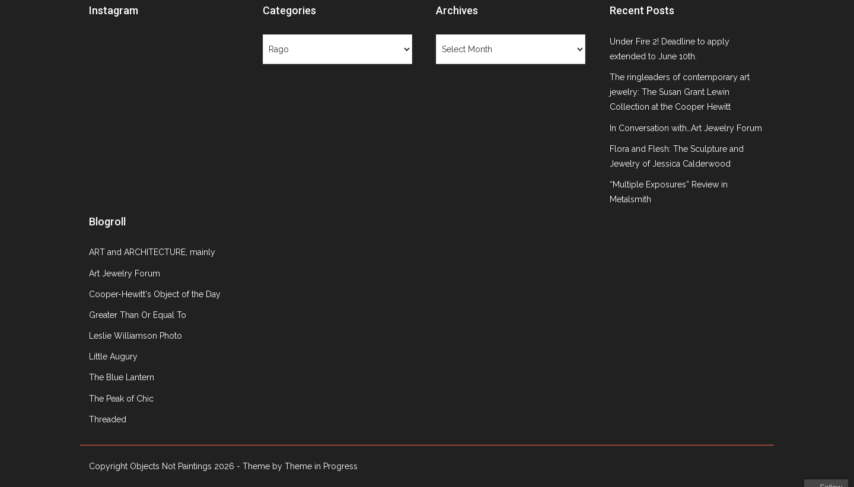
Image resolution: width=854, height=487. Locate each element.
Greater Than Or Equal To (137, 315)
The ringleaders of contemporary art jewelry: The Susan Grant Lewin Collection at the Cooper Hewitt (680, 92)
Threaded (107, 419)
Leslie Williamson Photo (135, 335)
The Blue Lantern (121, 377)
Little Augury (113, 356)
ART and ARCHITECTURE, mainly (152, 252)
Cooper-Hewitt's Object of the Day (155, 294)
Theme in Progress (321, 466)
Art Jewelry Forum (124, 273)
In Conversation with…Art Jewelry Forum (686, 128)
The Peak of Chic (121, 398)
